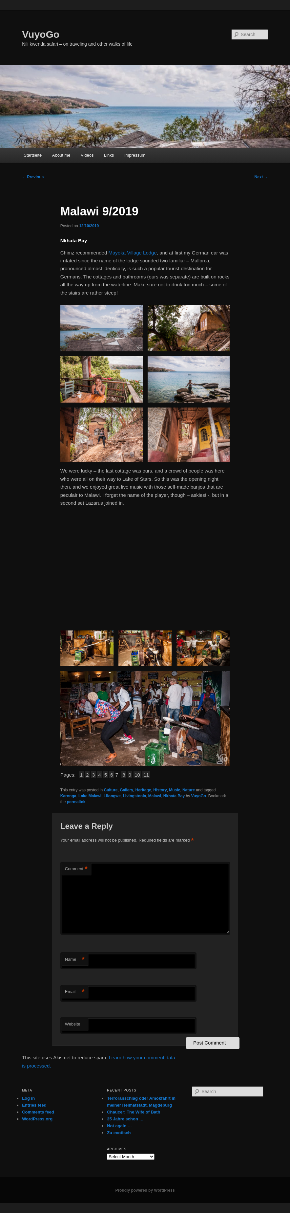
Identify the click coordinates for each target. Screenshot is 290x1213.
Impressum (134, 155)
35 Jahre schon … (125, 1118)
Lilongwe (112, 796)
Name (75, 959)
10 (137, 775)
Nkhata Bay (174, 796)
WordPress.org (37, 1118)
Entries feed (34, 1105)
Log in (28, 1098)
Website (72, 1024)
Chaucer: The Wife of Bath (133, 1112)
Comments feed (38, 1112)
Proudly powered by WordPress (145, 1190)
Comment (76, 869)
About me (61, 155)
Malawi (154, 796)
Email (75, 992)
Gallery (126, 790)
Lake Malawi (89, 796)
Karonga (68, 796)
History (160, 790)
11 (146, 775)
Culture (110, 790)
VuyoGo (40, 34)
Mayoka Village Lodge (132, 252)
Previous (33, 177)
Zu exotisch (119, 1132)
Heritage (143, 790)
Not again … (119, 1125)
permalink (76, 802)
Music (174, 790)
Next (261, 177)
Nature (188, 790)
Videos (87, 155)
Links (109, 155)
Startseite (33, 155)
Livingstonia (134, 796)
